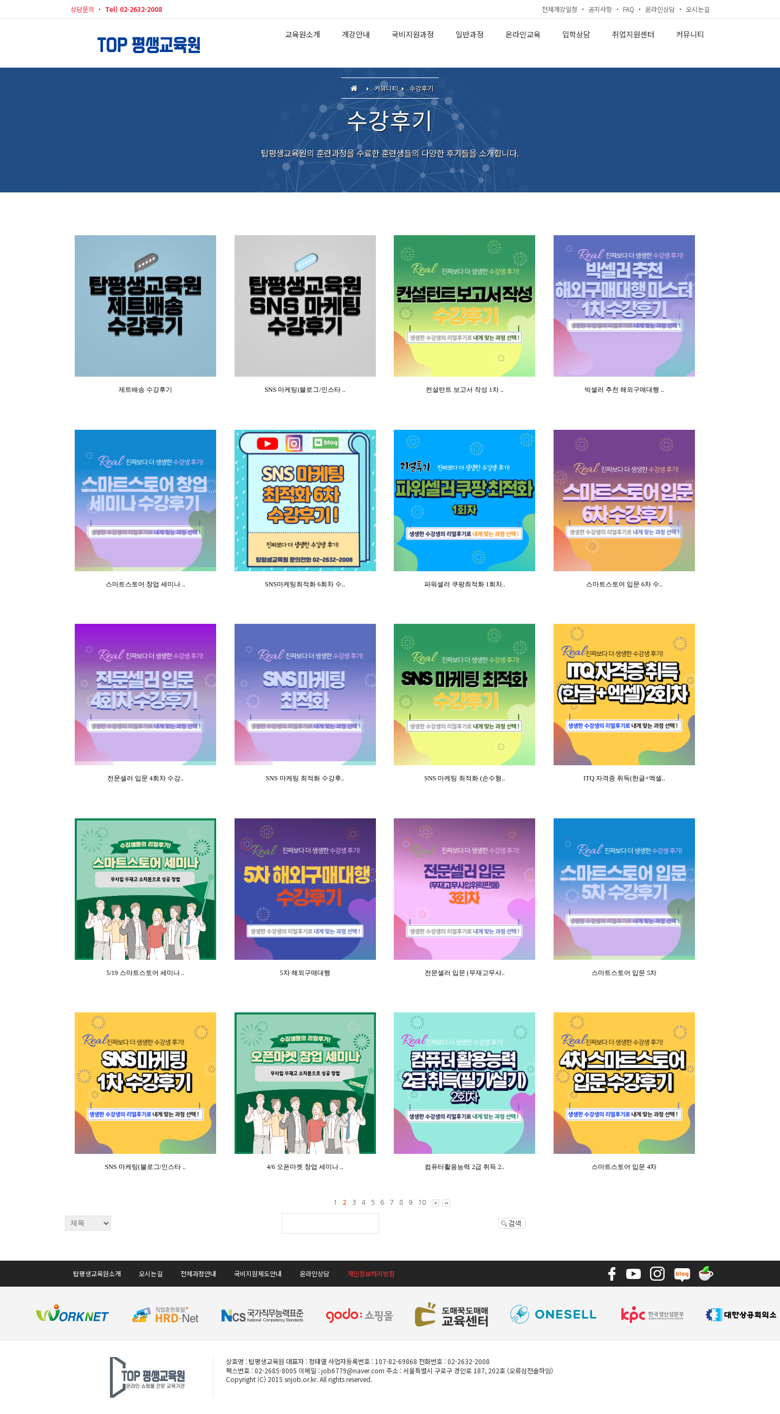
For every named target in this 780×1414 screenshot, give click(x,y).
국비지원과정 (413, 43)
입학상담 (576, 43)
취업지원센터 (633, 43)
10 (422, 1202)
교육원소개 (302, 43)
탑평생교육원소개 (97, 1273)
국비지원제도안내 (258, 1273)
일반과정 (470, 43)
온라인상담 (660, 9)
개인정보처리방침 (371, 1273)
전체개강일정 (559, 9)
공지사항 (600, 9)
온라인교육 (523, 43)
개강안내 (356, 43)
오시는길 (698, 9)
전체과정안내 (198, 1273)
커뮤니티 (690, 43)
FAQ (628, 9)
